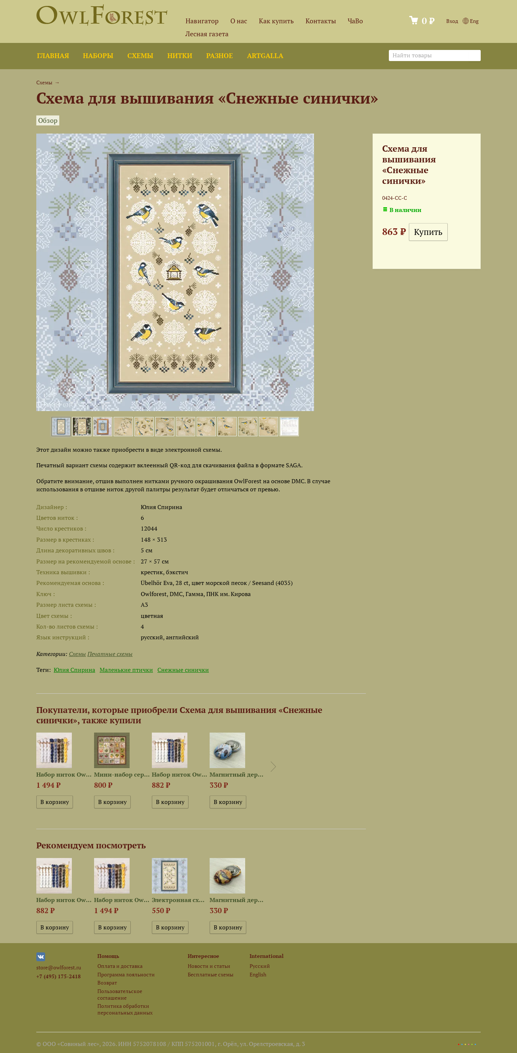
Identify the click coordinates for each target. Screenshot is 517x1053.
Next (273, 767)
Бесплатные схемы (210, 974)
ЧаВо (355, 21)
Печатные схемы (110, 654)
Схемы (140, 55)
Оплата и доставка (120, 965)
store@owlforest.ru (58, 967)
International (267, 955)
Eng (470, 20)
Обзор (47, 120)
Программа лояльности (126, 974)
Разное (219, 55)
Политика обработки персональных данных (125, 1009)
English (258, 974)
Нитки (179, 55)
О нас (238, 21)
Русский (260, 965)
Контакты (321, 21)
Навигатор (202, 21)
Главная (53, 55)
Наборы (98, 55)
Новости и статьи (209, 965)
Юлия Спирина (74, 670)
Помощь (108, 955)
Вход (452, 20)
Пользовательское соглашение (119, 994)
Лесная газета (207, 34)
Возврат (107, 982)
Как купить (276, 21)
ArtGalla (265, 55)
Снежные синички (183, 670)
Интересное (203, 955)
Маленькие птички (126, 670)
